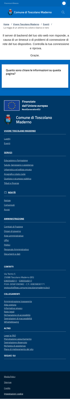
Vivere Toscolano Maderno (26, 24)
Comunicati (9, 205)
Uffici (6, 240)
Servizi (8, 152)
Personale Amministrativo (16, 249)
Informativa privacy (13, 308)
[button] (63, 12)
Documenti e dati (12, 254)
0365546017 (25, 280)
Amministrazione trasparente (18, 301)
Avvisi (7, 209)
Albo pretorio (10, 304)
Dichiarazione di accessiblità (17, 315)
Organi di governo (12, 231)
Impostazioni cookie (13, 393)
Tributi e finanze (11, 183)
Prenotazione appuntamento (17, 339)
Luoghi (7, 138)
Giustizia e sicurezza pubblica (17, 178)
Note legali (9, 311)
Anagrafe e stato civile (14, 174)
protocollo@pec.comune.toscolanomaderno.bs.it (27, 287)
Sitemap (7, 382)
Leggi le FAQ (10, 335)
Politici (7, 245)
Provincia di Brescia (11, 3)
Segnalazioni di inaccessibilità (18, 318)
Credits (7, 388)
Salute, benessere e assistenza (18, 165)
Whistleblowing (11, 322)
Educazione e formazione (16, 160)
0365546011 (10, 280)
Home (6, 24)
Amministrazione (14, 218)
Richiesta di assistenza (15, 345)
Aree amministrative (13, 235)
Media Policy (9, 376)
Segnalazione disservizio (15, 342)
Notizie (7, 200)
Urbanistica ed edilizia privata (18, 169)
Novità (12, 192)
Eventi (46, 24)
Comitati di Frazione (13, 226)
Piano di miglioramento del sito (18, 349)
